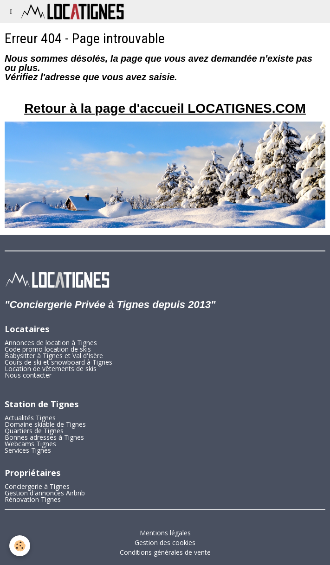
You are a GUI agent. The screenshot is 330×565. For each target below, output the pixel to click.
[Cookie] (19, 545)
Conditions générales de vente (165, 552)
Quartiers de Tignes (34, 430)
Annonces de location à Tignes (51, 342)
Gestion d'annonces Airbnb (45, 492)
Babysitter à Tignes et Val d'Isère (54, 355)
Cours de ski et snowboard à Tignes (58, 362)
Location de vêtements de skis (51, 368)
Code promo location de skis (48, 349)
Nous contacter (28, 375)
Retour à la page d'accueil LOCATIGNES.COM (165, 108)
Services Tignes (28, 450)
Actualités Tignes (30, 417)
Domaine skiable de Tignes (45, 424)
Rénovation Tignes (33, 499)
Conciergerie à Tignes (37, 486)
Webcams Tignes (30, 443)
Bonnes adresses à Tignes (44, 437)
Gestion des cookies (165, 542)
